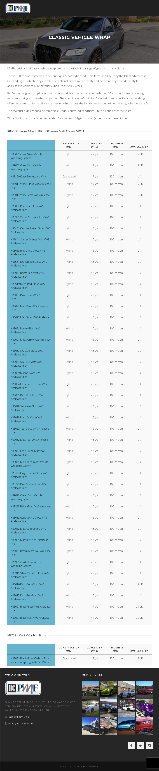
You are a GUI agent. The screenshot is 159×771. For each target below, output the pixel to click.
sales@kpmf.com (19, 716)
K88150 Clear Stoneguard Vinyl (28, 176)
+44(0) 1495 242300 (20, 723)
